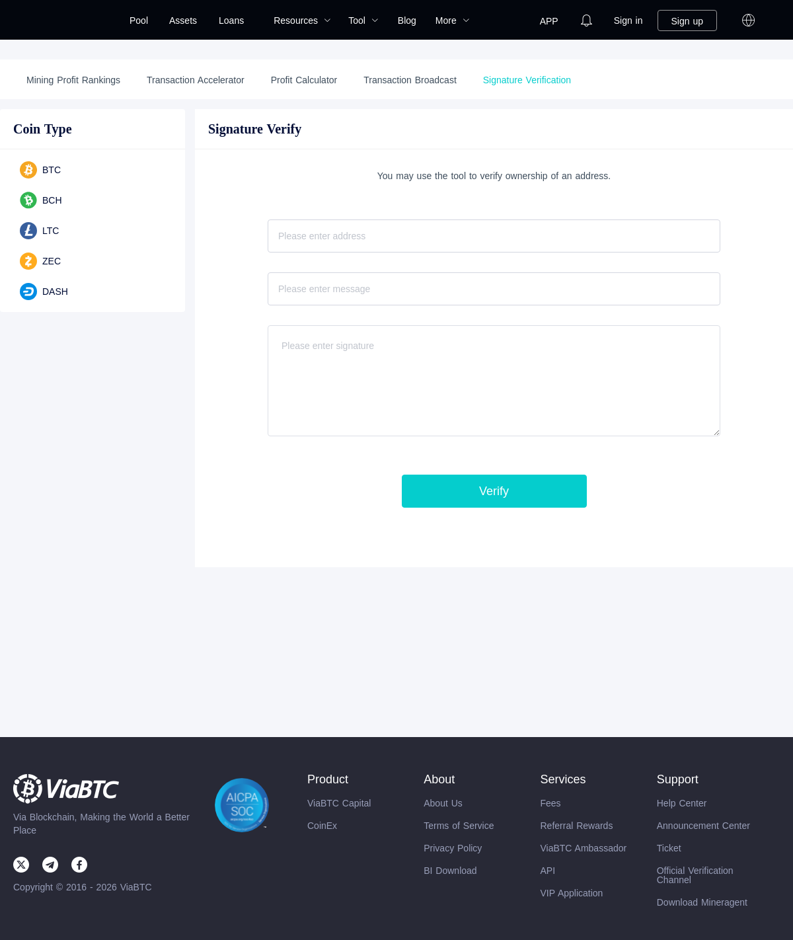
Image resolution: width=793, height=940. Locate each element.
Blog (407, 20)
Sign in (628, 20)
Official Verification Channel (695, 875)
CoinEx (322, 825)
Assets (183, 20)
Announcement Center (703, 825)
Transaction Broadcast (410, 80)
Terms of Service (459, 825)
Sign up (687, 21)
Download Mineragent (702, 902)
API (547, 870)
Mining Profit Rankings (73, 80)
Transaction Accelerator (196, 80)
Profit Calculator (304, 80)
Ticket (669, 848)
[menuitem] (139, 20)
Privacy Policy (453, 848)
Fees (550, 803)
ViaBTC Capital (339, 803)
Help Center (682, 803)
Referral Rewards (576, 825)
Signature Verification (527, 80)
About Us (443, 803)
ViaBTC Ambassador (583, 848)
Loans (231, 20)
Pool (139, 20)
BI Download (450, 870)
